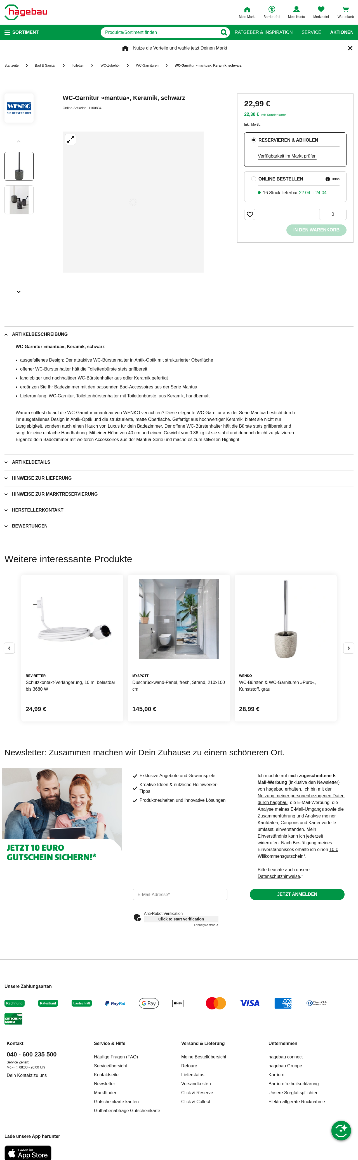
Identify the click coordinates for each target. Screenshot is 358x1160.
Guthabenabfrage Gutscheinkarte (127, 1110)
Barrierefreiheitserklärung (293, 1083)
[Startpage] (25, 12)
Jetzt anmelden (297, 894)
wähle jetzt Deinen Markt (202, 48)
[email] (180, 894)
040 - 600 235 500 (32, 1054)
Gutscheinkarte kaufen (116, 1101)
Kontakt (15, 1043)
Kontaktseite (106, 1074)
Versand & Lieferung (203, 1043)
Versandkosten (196, 1083)
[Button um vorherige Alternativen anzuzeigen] (9, 648)
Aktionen (342, 32)
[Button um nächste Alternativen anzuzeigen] (348, 648)
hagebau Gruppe (285, 1065)
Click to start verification (181, 919)
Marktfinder (105, 1092)
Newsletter (104, 1083)
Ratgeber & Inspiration (264, 32)
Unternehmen (282, 1043)
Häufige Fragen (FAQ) (116, 1056)
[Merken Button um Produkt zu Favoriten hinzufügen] (249, 214)
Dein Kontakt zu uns (27, 1075)
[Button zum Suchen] (223, 32)
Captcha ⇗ (206, 925)
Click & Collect (195, 1101)
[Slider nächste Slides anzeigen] (19, 290)
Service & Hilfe (109, 1043)
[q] (159, 32)
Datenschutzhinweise (279, 876)
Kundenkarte (276, 115)
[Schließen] (350, 48)
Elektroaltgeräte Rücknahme (296, 1101)
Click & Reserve (197, 1092)
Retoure (189, 1065)
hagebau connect (285, 1056)
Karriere (276, 1074)
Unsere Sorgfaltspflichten (293, 1092)
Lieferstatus (192, 1074)
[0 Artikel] (332, 214)
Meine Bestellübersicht (203, 1056)
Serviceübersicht (110, 1065)
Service (311, 32)
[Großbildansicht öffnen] (133, 202)
